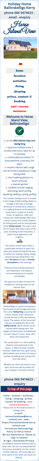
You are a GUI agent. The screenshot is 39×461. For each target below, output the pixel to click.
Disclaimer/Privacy (23, 440)
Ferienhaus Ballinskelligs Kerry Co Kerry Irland (19, 430)
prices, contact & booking (19, 99)
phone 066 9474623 (18, 13)
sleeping (19, 91)
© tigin (7, 440)
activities (19, 81)
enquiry (24, 17)
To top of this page (19, 389)
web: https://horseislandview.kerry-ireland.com (19, 422)
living (19, 86)
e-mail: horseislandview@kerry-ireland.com (19, 416)
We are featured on (18, 436)
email (13, 17)
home (19, 71)
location (19, 76)
